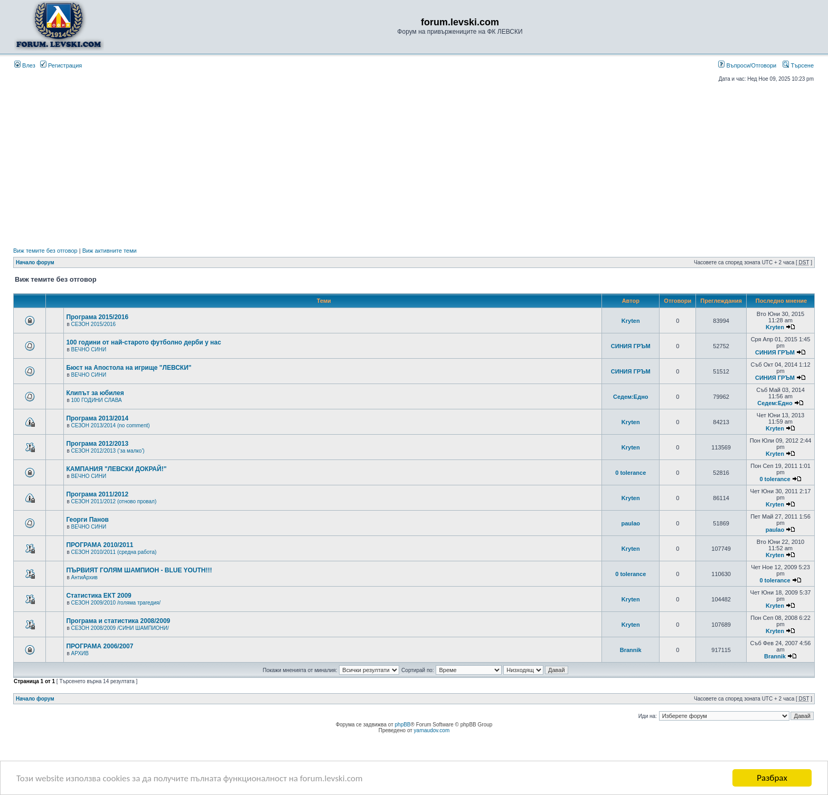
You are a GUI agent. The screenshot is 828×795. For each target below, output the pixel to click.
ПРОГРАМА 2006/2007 (99, 646)
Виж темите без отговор (45, 250)
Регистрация (61, 65)
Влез (24, 65)
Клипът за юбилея (95, 393)
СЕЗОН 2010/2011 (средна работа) (113, 552)
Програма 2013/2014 (97, 418)
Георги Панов (87, 519)
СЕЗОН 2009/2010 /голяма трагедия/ (116, 603)
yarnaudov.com (432, 730)
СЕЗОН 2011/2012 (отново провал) (113, 501)
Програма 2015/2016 (97, 317)
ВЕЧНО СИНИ (88, 349)
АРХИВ (79, 653)
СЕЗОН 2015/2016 (93, 324)
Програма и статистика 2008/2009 (118, 621)
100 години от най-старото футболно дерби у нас (143, 342)
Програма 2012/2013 (97, 443)
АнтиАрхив (84, 577)
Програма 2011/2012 (97, 494)
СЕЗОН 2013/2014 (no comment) (110, 425)
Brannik (631, 650)
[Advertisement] (414, 164)
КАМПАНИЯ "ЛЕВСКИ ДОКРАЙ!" (116, 469)
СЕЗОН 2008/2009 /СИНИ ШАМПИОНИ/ (119, 628)
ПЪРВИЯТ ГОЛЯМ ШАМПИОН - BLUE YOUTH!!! (139, 570)
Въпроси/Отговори (747, 65)
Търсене (798, 65)
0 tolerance (630, 473)
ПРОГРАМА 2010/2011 (99, 545)
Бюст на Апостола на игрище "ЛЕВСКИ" (128, 367)
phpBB (403, 724)
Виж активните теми (109, 250)
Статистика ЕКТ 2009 (98, 595)
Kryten (631, 321)
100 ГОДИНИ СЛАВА (96, 400)
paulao (631, 523)
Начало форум (35, 262)
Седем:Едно (630, 397)
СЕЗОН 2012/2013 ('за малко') (107, 451)
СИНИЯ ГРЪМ (631, 346)
